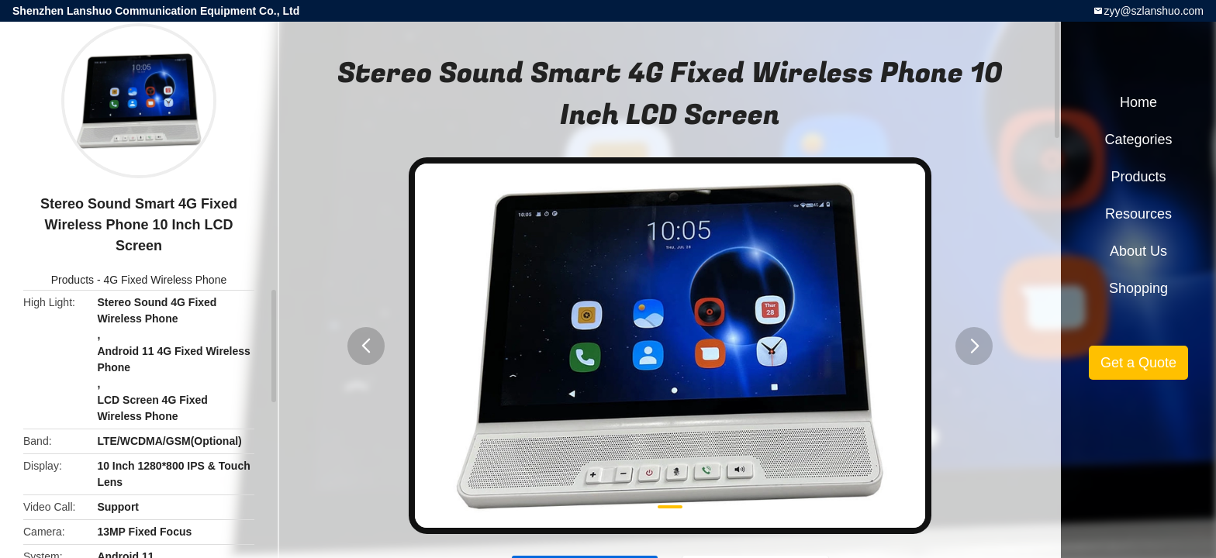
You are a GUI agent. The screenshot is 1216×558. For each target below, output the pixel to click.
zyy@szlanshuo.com (1154, 11)
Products (72, 280)
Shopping (1138, 288)
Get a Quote (1138, 362)
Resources (1138, 214)
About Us (1138, 251)
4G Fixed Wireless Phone (164, 280)
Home (1138, 102)
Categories (1138, 139)
